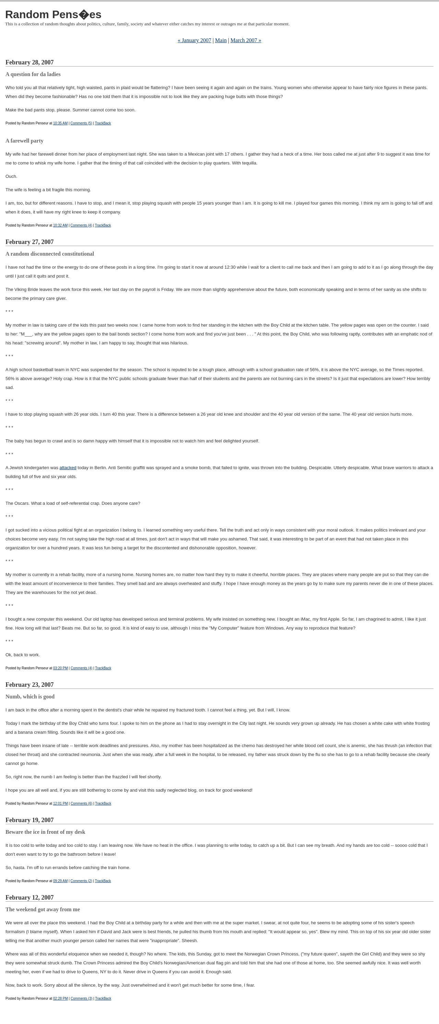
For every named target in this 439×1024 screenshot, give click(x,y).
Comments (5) (81, 123)
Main (221, 40)
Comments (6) (81, 803)
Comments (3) (81, 998)
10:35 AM (60, 123)
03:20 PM (60, 668)
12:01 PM (60, 803)
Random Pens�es (53, 14)
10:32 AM (60, 225)
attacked (68, 467)
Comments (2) (81, 881)
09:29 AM (60, 881)
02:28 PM (60, 998)
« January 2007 (194, 40)
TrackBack (103, 123)
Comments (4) (81, 225)
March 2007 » (245, 40)
